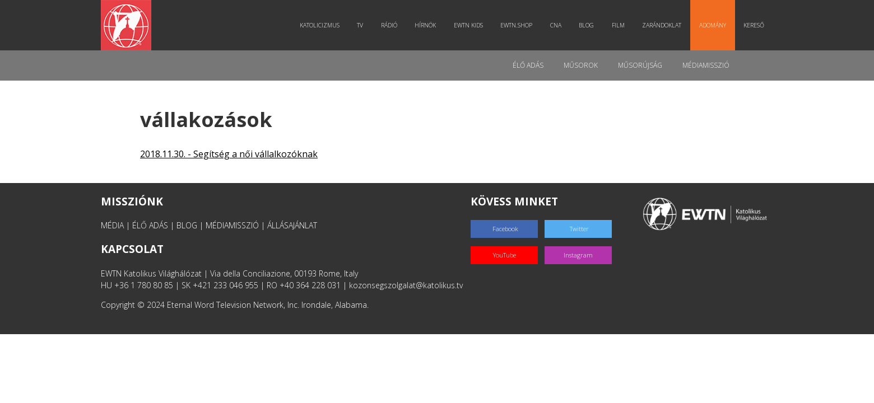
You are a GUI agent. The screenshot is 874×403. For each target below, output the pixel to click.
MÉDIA (112, 225)
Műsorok (581, 65)
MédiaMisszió (705, 65)
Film (618, 25)
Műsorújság (640, 65)
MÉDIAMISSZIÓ (232, 225)
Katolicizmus (320, 25)
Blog (586, 25)
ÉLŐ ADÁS (150, 225)
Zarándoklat (661, 25)
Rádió (389, 25)
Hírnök (425, 25)
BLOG (186, 225)
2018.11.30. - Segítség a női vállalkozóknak (229, 154)
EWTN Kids (468, 25)
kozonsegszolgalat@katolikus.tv (406, 285)
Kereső (753, 25)
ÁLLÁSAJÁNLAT (292, 225)
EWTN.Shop (516, 25)
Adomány (712, 25)
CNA (555, 25)
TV (360, 25)
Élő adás (528, 65)
